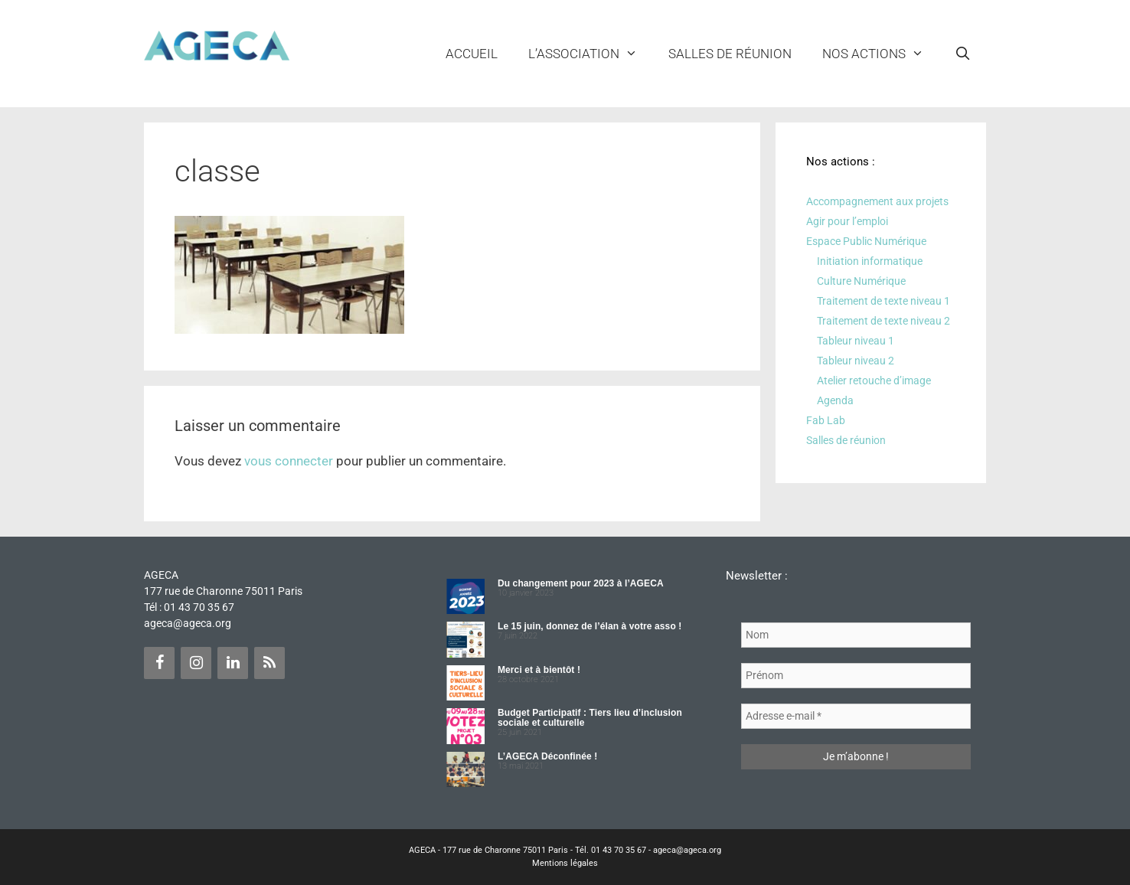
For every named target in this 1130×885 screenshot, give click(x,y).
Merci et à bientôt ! (539, 670)
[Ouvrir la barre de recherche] (962, 54)
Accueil (472, 53)
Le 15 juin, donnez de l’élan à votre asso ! (589, 626)
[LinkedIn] (232, 663)
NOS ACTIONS (880, 54)
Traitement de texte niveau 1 (883, 301)
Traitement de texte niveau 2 (883, 321)
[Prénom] (856, 675)
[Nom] (856, 635)
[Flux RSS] (269, 663)
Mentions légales (565, 863)
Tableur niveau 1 (855, 341)
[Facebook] (159, 663)
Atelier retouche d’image (874, 380)
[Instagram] (196, 663)
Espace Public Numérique (866, 241)
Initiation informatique (870, 261)
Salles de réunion (730, 53)
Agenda (835, 400)
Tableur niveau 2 (855, 360)
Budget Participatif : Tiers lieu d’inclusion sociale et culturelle (590, 717)
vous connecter (288, 461)
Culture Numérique (861, 281)
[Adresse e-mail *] (856, 716)
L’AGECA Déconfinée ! (547, 756)
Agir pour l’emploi (847, 221)
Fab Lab (825, 420)
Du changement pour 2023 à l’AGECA (581, 583)
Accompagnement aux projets (877, 201)
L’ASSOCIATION (590, 54)
